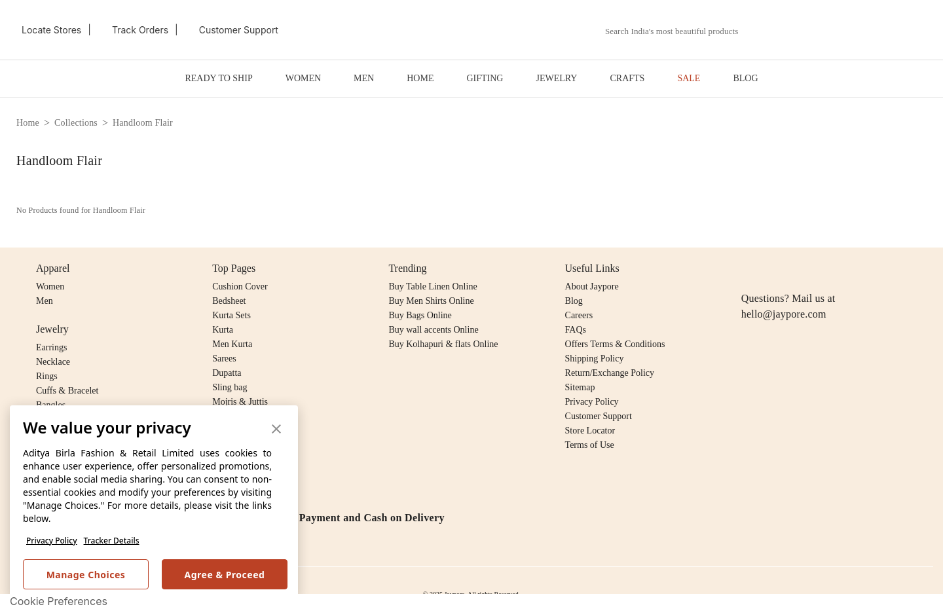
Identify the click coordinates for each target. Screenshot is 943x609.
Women (50, 286)
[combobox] (679, 31)
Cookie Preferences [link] (58, 601)
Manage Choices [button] (86, 574)
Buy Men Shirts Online (430, 301)
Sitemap (580, 387)
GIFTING (484, 78)
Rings (47, 376)
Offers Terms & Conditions (615, 344)
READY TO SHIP (218, 78)
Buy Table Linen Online (432, 286)
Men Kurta (232, 344)
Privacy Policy (51, 540)
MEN (364, 78)
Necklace (53, 362)
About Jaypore (592, 286)
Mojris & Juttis (240, 402)
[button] (790, 30)
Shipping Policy (594, 358)
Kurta (222, 330)
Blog (574, 301)
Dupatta (226, 373)
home (27, 123)
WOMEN (303, 78)
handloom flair (143, 123)
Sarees (224, 358)
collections (76, 123)
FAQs (575, 330)
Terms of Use (589, 445)
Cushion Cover (239, 286)
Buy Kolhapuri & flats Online (443, 344)
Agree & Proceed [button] (225, 574)
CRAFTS (627, 78)
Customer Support (598, 416)
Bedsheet (229, 301)
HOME (420, 78)
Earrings (51, 347)
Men (44, 301)
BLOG (745, 78)
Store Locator (590, 430)
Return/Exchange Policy (609, 373)
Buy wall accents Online (433, 330)
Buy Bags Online (419, 315)
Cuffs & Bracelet (67, 391)
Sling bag (229, 387)
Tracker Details (111, 540)
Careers (579, 315)
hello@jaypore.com (783, 314)
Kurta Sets (231, 315)
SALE (688, 78)
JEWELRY (556, 78)
